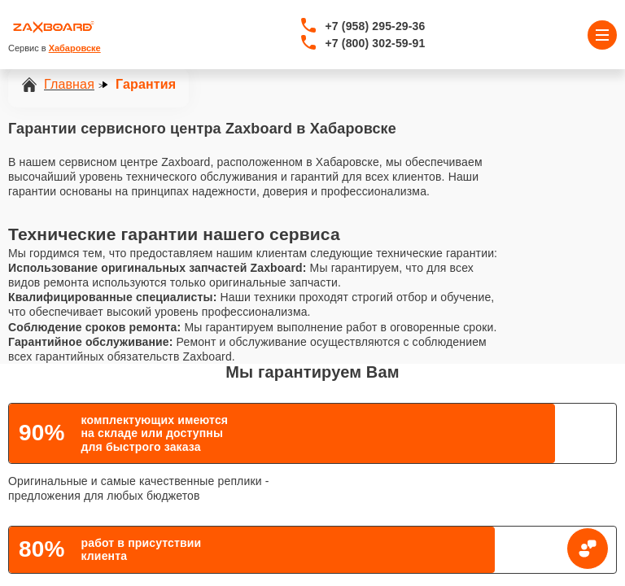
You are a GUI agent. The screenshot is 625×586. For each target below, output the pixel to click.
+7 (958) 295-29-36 (376, 26)
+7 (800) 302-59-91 (376, 43)
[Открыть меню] (602, 35)
